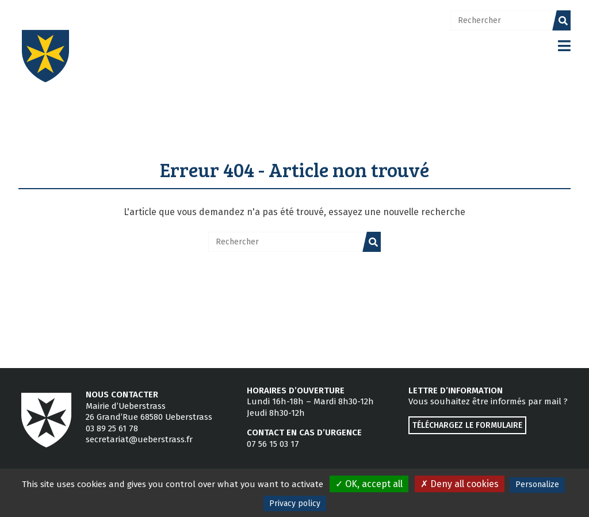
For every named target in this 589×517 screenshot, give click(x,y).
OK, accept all (369, 483)
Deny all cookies (459, 483)
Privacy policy (294, 503)
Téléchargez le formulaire (467, 425)
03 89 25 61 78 (112, 428)
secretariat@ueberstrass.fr (139, 439)
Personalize (537, 484)
